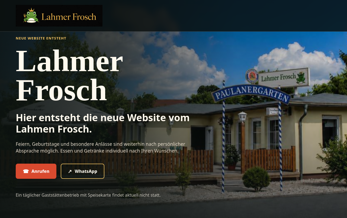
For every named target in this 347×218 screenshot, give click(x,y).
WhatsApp (82, 171)
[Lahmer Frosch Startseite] (59, 16)
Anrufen (36, 171)
